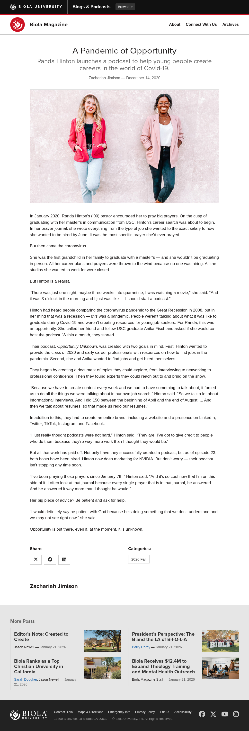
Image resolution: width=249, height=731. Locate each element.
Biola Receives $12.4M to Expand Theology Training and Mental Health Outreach (163, 666)
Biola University (40, 7)
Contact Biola (63, 712)
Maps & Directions (90, 712)
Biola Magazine (49, 24)
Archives (230, 24)
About (174, 24)
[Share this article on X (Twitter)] (36, 560)
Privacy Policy (145, 712)
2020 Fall (138, 559)
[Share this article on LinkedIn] (64, 560)
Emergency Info (119, 712)
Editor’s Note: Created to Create (41, 636)
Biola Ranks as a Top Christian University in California (38, 666)
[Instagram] (236, 714)
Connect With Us (201, 24)
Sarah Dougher (25, 679)
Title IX (164, 712)
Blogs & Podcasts (91, 7)
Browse (125, 7)
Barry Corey (141, 647)
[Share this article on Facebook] (50, 560)
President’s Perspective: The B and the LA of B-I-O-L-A (163, 636)
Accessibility (183, 712)
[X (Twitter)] (213, 714)
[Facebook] (202, 714)
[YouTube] (224, 714)
